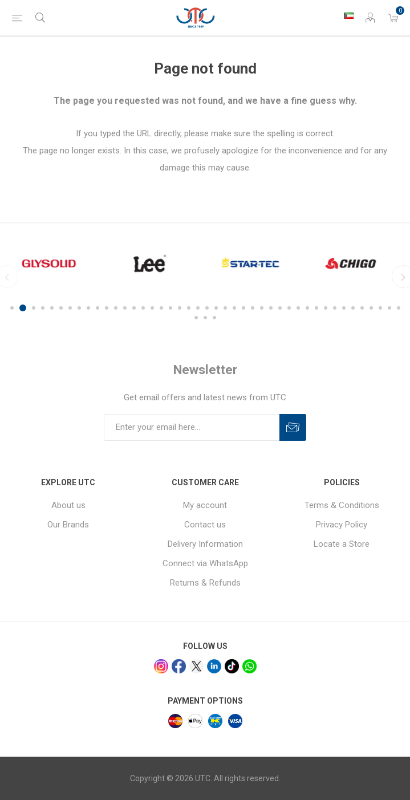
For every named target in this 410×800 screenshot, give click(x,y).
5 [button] (52, 308)
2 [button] (24, 308)
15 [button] (143, 308)
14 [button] (134, 308)
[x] (196, 666)
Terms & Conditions (342, 505)
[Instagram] (161, 666)
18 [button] (170, 308)
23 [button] (216, 308)
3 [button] (33, 308)
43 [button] (398, 308)
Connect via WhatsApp (205, 563)
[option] (54, 263)
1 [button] (13, 307)
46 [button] (214, 317)
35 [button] (325, 308)
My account (205, 505)
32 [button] (298, 308)
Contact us (205, 524)
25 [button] (234, 308)
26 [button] (243, 308)
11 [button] (106, 308)
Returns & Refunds (205, 583)
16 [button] (152, 308)
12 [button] (115, 308)
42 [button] (389, 308)
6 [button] (61, 308)
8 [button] (79, 308)
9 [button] (88, 308)
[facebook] (179, 666)
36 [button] (334, 308)
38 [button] (353, 308)
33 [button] (307, 308)
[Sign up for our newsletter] (191, 427)
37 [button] (344, 308)
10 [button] (97, 308)
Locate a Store (342, 544)
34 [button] (316, 308)
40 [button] (371, 308)
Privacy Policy (341, 524)
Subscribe (292, 427)
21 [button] (198, 308)
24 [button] (225, 308)
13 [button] (125, 308)
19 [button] (179, 308)
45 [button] (205, 317)
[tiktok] (232, 666)
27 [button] (252, 308)
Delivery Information (205, 544)
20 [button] (188, 308)
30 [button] (280, 308)
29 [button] (271, 308)
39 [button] (362, 308)
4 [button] (42, 308)
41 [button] (380, 308)
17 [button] (161, 308)
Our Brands (68, 524)
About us (68, 505)
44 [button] (196, 317)
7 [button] (70, 308)
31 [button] (289, 308)
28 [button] (261, 308)
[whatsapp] (249, 666)
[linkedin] (214, 666)
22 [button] (207, 308)
